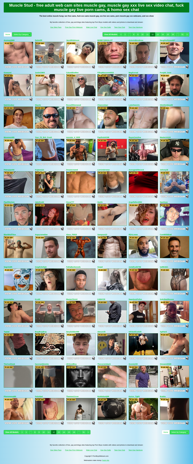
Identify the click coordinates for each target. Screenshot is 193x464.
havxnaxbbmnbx (42, 364)
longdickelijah (41, 267)
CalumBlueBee (72, 73)
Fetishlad (39, 397)
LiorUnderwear (103, 170)
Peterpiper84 (9, 170)
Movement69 (9, 137)
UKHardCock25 (135, 332)
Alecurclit (101, 332)
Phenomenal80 (10, 397)
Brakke (163, 397)
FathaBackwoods (73, 267)
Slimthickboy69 (166, 105)
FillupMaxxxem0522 (105, 73)
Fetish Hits (105, 460)
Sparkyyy (164, 202)
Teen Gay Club (119, 27)
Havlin (100, 202)
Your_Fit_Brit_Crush (43, 137)
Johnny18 (164, 170)
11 (148, 34)
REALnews (133, 235)
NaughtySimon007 (167, 40)
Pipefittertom (9, 202)
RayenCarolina (135, 137)
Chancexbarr (102, 105)
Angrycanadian (41, 235)
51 (183, 34)
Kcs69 (37, 299)
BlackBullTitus (10, 235)
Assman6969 (9, 40)
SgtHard (163, 332)
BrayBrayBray (41, 332)
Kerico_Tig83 (134, 397)
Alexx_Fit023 (71, 235)
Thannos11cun (72, 397)
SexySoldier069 (72, 332)
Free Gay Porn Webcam (74, 27)
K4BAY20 (101, 299)
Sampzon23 (102, 235)
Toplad (6, 332)
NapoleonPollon (135, 299)
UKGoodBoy (71, 364)
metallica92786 (135, 267)
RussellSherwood (73, 105)
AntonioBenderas (136, 40)
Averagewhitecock (136, 170)
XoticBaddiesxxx (167, 299)
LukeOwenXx (134, 105)
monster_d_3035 (73, 137)
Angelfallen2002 (135, 202)
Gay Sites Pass (55, 27)
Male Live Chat (91, 27)
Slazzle (38, 105)
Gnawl (100, 267)
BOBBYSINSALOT (105, 40)
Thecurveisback (104, 364)
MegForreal (133, 73)
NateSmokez (9, 105)
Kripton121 (39, 170)
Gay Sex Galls (105, 27)
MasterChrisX (71, 299)
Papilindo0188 (103, 137)
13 (158, 34)
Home (7, 34)
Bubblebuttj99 (103, 397)
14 (163, 34)
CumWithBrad (166, 235)
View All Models (110, 34)
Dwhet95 (38, 40)
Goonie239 (133, 364)
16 (173, 34)
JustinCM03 (40, 73)
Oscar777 (70, 202)
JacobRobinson (72, 40)
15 (168, 34)
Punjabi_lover (165, 73)
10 (143, 34)
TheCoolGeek (9, 364)
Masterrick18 (165, 137)
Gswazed (7, 73)
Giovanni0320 (165, 364)
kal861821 (164, 267)
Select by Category (22, 34)
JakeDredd (39, 202)
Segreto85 (8, 267)
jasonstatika (9, 299)
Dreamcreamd (72, 170)
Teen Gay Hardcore (136, 27)
